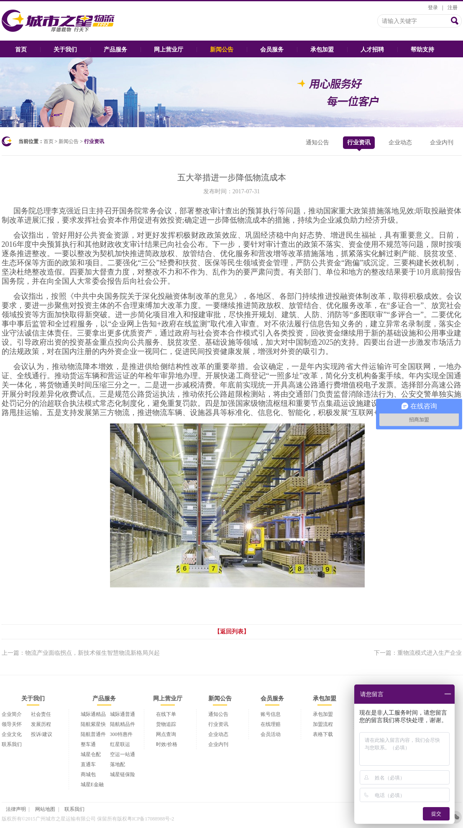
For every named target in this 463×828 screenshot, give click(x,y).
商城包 (88, 774)
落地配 (117, 764)
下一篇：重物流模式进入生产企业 (418, 653)
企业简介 (12, 714)
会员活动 (271, 734)
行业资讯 (359, 144)
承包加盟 (322, 49)
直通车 (88, 764)
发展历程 (41, 724)
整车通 (88, 744)
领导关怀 (12, 724)
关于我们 (65, 49)
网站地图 (45, 809)
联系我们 (12, 744)
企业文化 (12, 734)
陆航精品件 (122, 724)
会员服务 (272, 49)
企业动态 (400, 142)
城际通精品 (93, 714)
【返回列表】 (231, 631)
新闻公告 (221, 49)
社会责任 (41, 714)
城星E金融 (92, 784)
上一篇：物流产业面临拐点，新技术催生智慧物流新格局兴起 (81, 653)
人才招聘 (372, 49)
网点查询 (166, 734)
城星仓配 (91, 754)
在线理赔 (271, 724)
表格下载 (323, 734)
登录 (433, 7)
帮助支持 (422, 49)
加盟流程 (323, 724)
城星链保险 (122, 774)
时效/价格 (166, 744)
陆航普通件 (93, 734)
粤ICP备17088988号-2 (150, 819)
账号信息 (271, 714)
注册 (453, 7)
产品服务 (115, 49)
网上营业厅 (168, 49)
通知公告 (317, 142)
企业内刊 (441, 142)
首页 (21, 49)
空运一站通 (122, 754)
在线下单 (166, 714)
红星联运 (120, 744)
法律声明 (16, 809)
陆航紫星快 (93, 724)
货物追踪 (166, 724)
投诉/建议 (41, 734)
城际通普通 (122, 714)
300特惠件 (121, 734)
